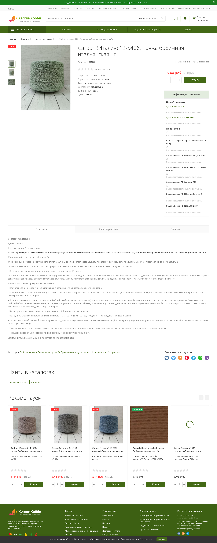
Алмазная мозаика (74, 515)
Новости (78, 8)
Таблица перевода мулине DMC (155, 515)
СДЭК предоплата (175, 106)
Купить (195, 79)
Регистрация (205, 8)
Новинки (66, 29)
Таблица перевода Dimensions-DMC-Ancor (155, 520)
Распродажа (113, 352)
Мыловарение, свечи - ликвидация (81, 530)
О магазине (51, 8)
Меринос (85, 352)
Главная (12, 39)
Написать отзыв (102, 69)
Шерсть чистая (98, 352)
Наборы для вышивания (76, 519)
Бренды (188, 29)
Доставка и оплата (107, 8)
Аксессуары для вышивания (78, 527)
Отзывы (65, 8)
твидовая (36, 382)
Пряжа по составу (70, 352)
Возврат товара (148, 8)
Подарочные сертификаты (147, 29)
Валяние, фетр (72, 523)
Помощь (90, 8)
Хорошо (162, 539)
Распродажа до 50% (107, 29)
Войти (195, 8)
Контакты (165, 8)
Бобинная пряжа (44, 39)
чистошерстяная (18, 382)
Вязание (25, 39)
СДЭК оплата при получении (180, 117)
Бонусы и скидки (128, 8)
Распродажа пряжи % (49, 352)
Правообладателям (149, 529)
